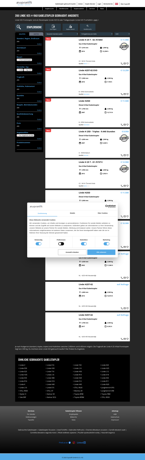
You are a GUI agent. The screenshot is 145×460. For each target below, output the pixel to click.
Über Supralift (125, 4)
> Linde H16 (50, 381)
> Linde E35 (22, 378)
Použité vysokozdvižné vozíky (89, 433)
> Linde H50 (77, 371)
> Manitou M (77, 391)
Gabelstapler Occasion (47, 430)
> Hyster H (22, 394)
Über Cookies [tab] (103, 213)
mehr (96, 20)
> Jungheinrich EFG (107, 387)
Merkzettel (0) (108, 4)
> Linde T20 (77, 365)
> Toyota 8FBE (78, 394)
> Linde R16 (22, 381)
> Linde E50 (104, 378)
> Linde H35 (22, 375)
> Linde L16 (50, 375)
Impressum (115, 420)
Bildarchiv (73, 417)
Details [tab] (72, 213)
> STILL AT (49, 391)
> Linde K (21, 384)
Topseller (31, 420)
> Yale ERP (22, 397)
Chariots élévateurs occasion (96, 430)
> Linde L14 (77, 368)
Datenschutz (115, 417)
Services (92, 9)
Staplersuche (49, 9)
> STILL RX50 (105, 397)
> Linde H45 (77, 384)
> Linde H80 (50, 378)
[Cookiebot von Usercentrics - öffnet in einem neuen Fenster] (107, 206)
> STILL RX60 (23, 391)
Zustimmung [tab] (42, 213)
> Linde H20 (77, 378)
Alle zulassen (101, 252)
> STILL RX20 (77, 387)
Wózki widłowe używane (67, 433)
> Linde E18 (104, 375)
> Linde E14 (77, 381)
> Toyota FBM (105, 394)
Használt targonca (108, 433)
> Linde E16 (50, 365)
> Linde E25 (22, 371)
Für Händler (31, 414)
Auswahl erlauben (72, 252)
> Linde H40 (50, 384)
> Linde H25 (104, 368)
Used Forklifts (62, 430)
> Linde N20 (104, 384)
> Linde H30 (50, 368)
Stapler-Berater (90, 4)
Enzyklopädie (73, 414)
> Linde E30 (22, 368)
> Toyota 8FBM (78, 397)
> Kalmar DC (50, 394)
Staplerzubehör (79, 9)
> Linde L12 (104, 371)
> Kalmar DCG (51, 397)
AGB (115, 414)
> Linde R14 (77, 375)
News (102, 9)
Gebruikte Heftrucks (76, 430)
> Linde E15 (50, 387)
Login (99, 4)
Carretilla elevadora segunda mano (43, 433)
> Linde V (21, 365)
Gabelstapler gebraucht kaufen (65, 4)
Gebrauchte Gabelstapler (27, 430)
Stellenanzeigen (31, 417)
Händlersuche (63, 9)
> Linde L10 (22, 387)
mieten (80, 4)
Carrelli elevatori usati (117, 430)
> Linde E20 (104, 365)
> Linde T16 (50, 371)
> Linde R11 (104, 381)
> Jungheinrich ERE (107, 391)
